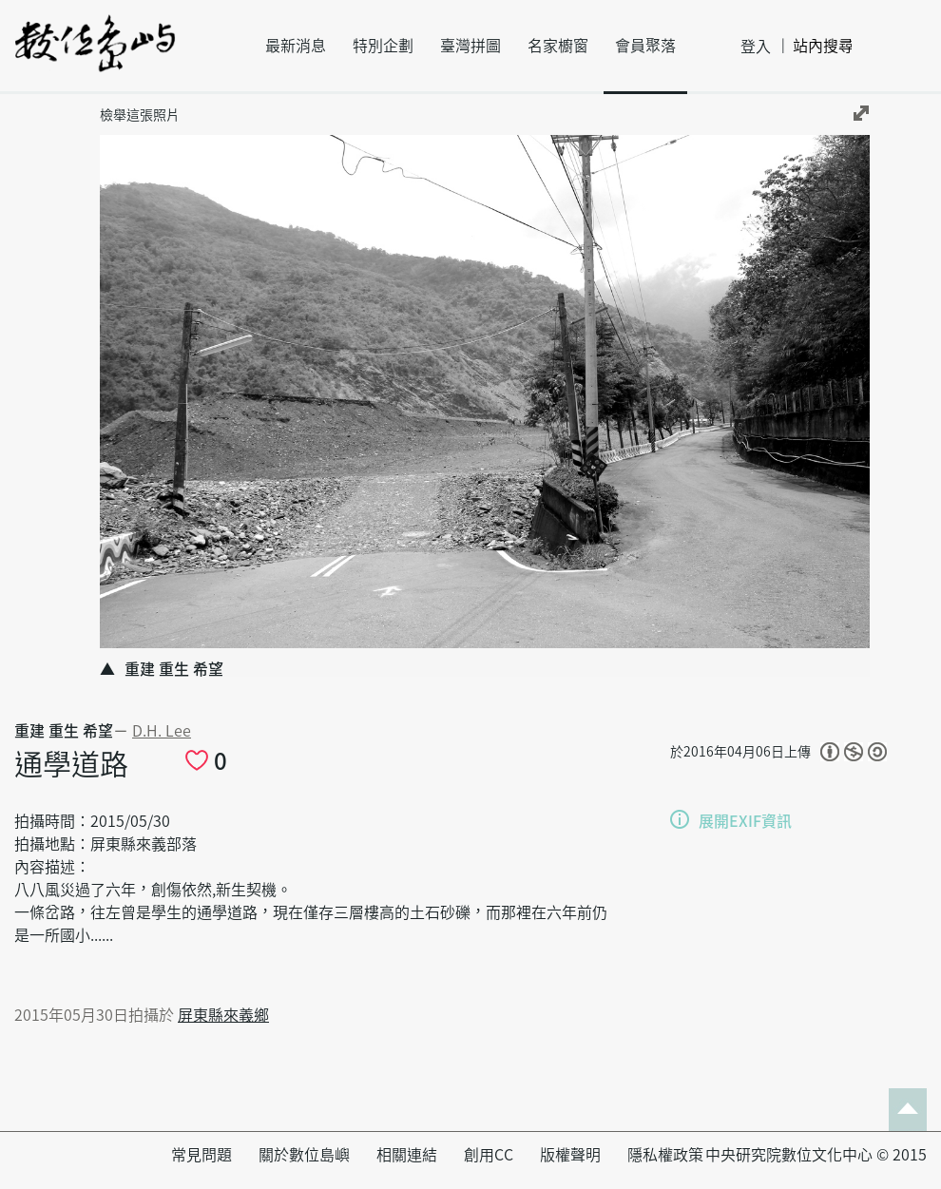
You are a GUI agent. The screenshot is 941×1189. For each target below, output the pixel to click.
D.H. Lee (161, 730)
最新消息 (295, 45)
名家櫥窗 (558, 45)
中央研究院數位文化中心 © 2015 (816, 1154)
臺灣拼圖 (470, 45)
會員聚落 (645, 45)
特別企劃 (383, 45)
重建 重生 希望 (63, 730)
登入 (755, 46)
